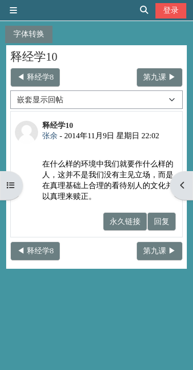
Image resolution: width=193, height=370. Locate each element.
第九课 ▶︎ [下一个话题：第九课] (159, 76)
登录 (171, 10)
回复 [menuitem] (161, 221)
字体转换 (28, 33)
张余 (50, 135)
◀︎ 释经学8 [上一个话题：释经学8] (35, 76)
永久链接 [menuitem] (125, 221)
